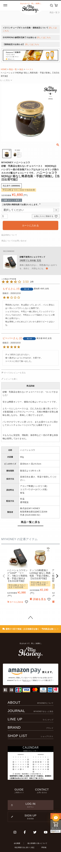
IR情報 (43, 847)
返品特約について (9, 235)
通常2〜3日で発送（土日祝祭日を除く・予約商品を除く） (31, 629)
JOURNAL (30, 711)
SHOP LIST (30, 736)
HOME (4, 69)
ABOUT (30, 702)
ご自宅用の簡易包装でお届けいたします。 (21, 204)
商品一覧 (54, 12)
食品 (21, 69)
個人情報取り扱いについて (37, 843)
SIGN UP (30, 817)
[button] (3, 576)
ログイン (26, 680)
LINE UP (30, 719)
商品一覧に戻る (30, 522)
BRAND (30, 727)
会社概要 (17, 843)
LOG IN (30, 805)
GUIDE (19, 791)
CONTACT (41, 791)
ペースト (29, 69)
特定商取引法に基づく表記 (25, 847)
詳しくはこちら (44, 37)
